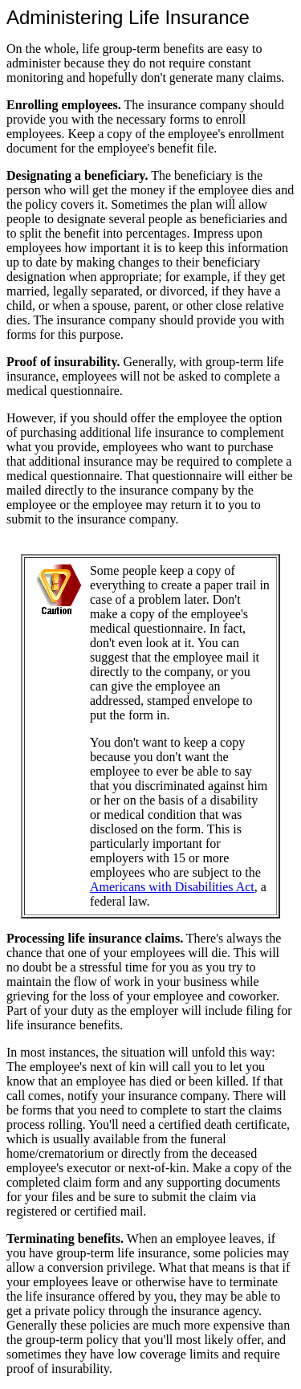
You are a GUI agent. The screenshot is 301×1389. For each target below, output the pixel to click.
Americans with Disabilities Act (172, 887)
